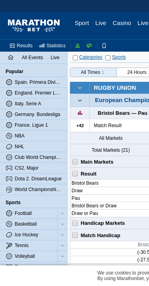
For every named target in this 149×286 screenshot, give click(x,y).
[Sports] (107, 57)
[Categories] (75, 57)
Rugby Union (115, 87)
